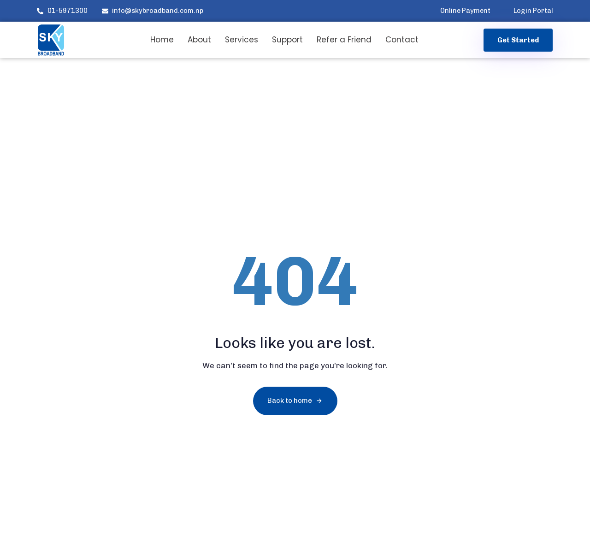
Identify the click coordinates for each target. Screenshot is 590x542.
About (199, 39)
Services (241, 39)
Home (162, 39)
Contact (402, 39)
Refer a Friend (344, 39)
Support (287, 39)
